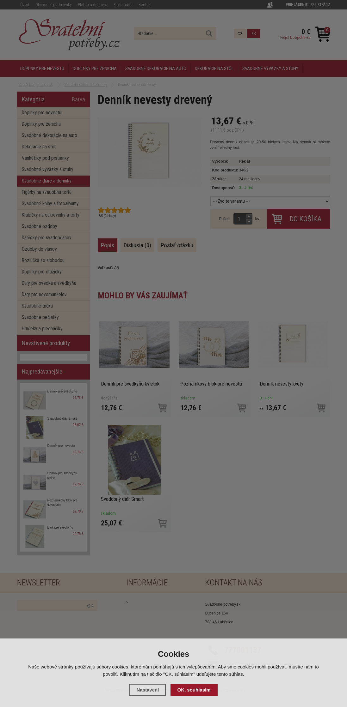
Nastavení (147, 689)
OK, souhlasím (194, 689)
